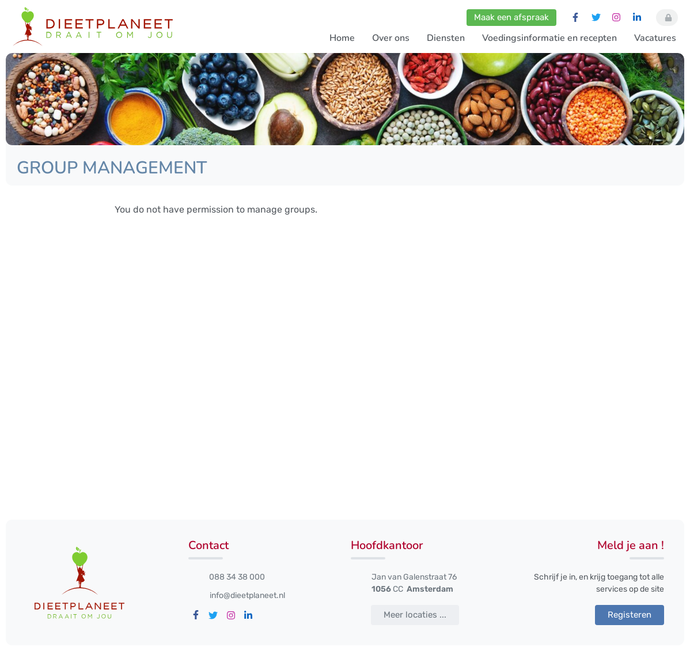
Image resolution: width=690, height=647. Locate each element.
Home (342, 38)
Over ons (391, 38)
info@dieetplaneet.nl (247, 595)
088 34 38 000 (237, 577)
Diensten (446, 38)
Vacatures (655, 38)
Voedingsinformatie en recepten (549, 38)
